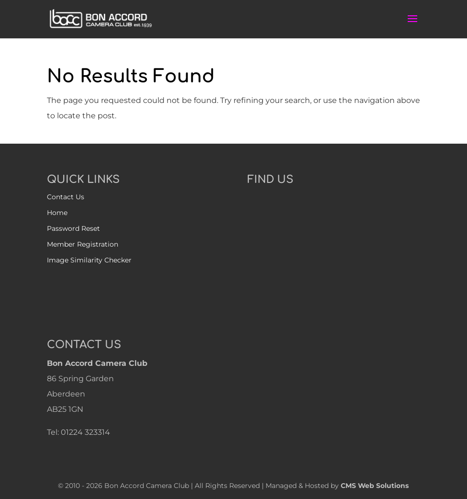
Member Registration (82, 244)
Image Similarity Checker (89, 260)
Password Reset (73, 228)
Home (57, 212)
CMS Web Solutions (375, 485)
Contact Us (65, 197)
